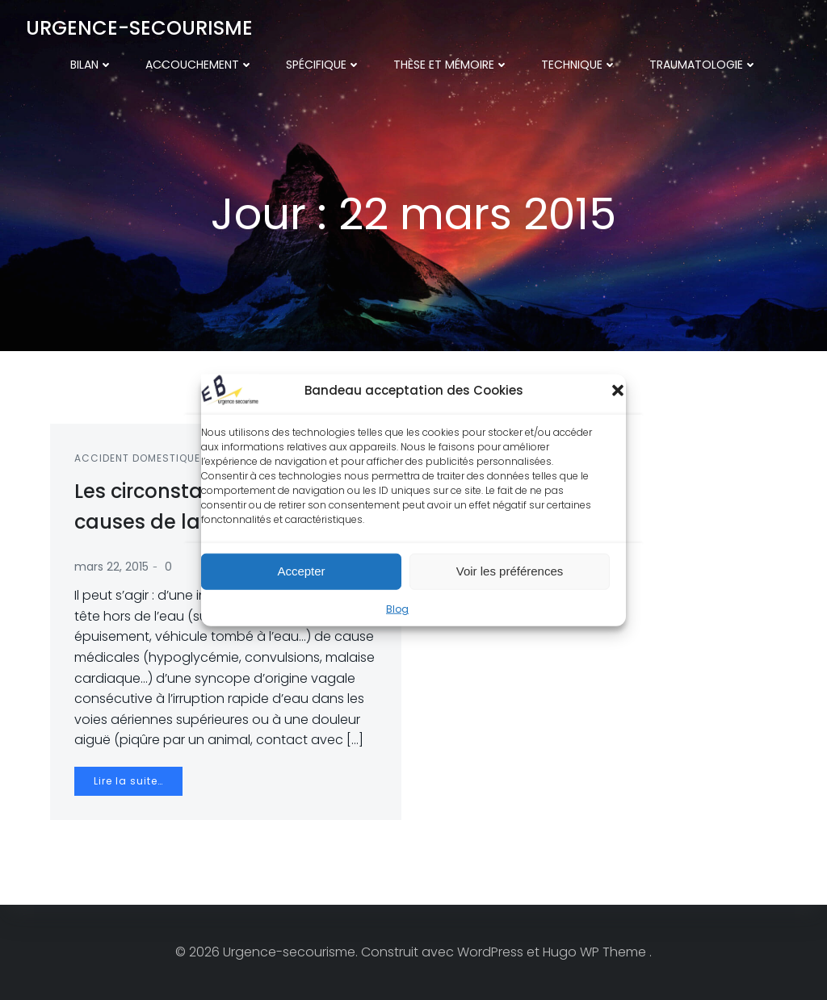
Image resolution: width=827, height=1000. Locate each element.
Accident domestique (137, 458)
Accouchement (199, 64)
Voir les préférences (510, 572)
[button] (618, 391)
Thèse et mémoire (451, 64)
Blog (397, 609)
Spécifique (323, 64)
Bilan (91, 64)
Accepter (301, 572)
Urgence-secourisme (139, 28)
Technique (579, 64)
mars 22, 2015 (111, 567)
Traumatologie (703, 64)
